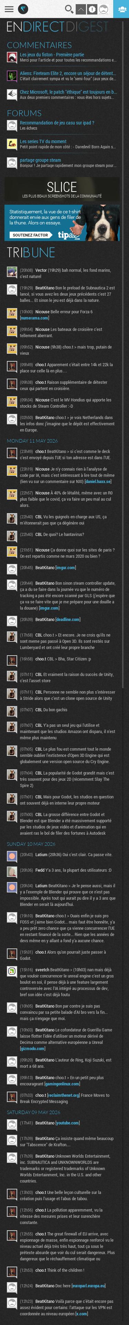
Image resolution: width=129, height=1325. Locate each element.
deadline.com (67, 619)
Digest (87, 26)
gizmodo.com (32, 1048)
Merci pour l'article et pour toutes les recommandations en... (68, 59)
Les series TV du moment (43, 141)
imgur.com (65, 567)
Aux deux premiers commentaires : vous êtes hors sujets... (67, 97)
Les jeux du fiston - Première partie (52, 54)
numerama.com (34, 318)
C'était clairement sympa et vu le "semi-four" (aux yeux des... (68, 78)
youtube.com (67, 1123)
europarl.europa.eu (89, 1285)
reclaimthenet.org (63, 1095)
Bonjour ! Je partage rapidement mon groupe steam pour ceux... (68, 165)
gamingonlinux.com (62, 1084)
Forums (24, 113)
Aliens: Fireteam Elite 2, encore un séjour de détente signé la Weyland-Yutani (68, 73)
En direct (35, 26)
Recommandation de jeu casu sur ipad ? (57, 123)
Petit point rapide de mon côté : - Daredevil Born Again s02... (68, 146)
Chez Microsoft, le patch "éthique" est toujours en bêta (68, 92)
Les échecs (28, 128)
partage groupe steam (40, 160)
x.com (81, 1313)
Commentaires (39, 45)
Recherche (69, 9)
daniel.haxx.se (98, 481)
